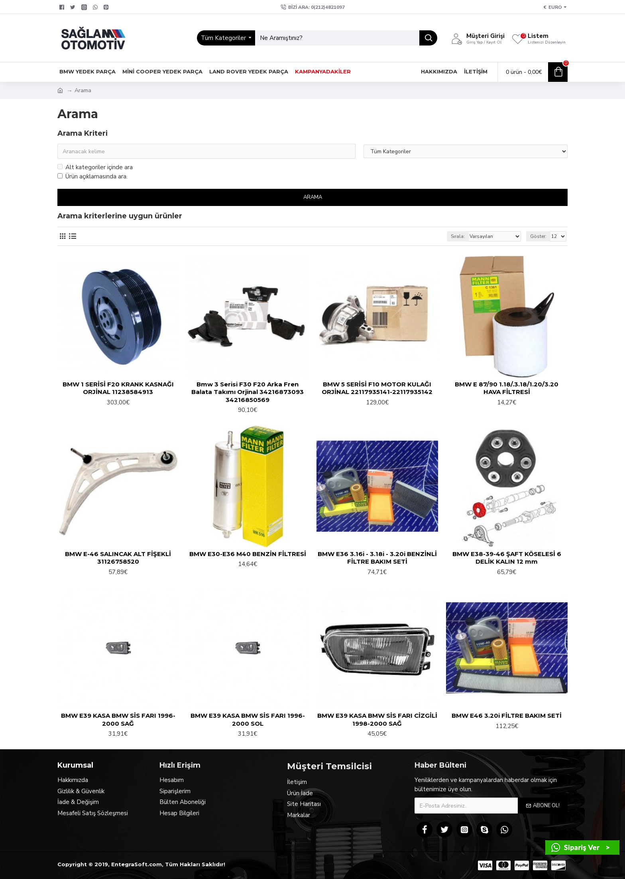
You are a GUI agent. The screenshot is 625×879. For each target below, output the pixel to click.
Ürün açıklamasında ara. (92, 176)
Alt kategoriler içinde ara (95, 167)
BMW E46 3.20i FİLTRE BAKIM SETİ (507, 715)
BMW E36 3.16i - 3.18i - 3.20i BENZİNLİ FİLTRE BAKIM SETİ (377, 558)
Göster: (538, 236)
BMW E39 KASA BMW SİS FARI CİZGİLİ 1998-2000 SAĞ (377, 719)
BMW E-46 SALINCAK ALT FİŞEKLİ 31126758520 (118, 558)
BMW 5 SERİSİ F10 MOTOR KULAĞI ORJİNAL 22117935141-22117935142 (377, 388)
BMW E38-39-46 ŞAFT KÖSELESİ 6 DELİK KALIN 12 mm (506, 558)
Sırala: (458, 236)
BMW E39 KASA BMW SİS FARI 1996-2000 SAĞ (118, 719)
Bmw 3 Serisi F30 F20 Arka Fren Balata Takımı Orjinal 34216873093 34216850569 (247, 392)
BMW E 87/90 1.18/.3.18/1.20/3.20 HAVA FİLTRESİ (506, 388)
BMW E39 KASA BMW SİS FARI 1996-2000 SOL (248, 719)
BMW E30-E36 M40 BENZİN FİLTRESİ (247, 554)
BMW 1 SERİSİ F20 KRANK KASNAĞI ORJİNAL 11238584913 (118, 388)
